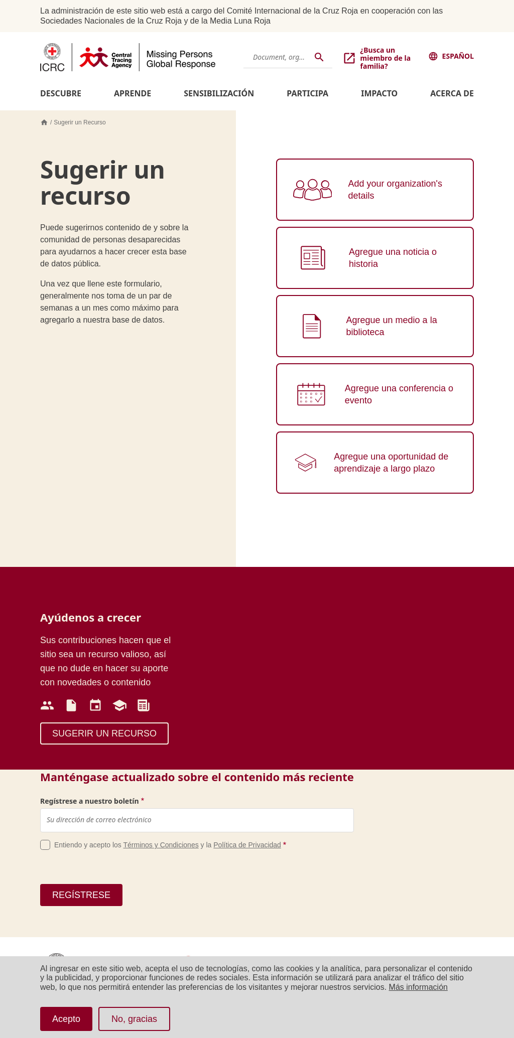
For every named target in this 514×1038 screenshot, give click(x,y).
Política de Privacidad (247, 845)
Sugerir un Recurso (79, 122)
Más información (418, 987)
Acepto (66, 1019)
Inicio (44, 122)
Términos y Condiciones (161, 845)
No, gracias (134, 1019)
